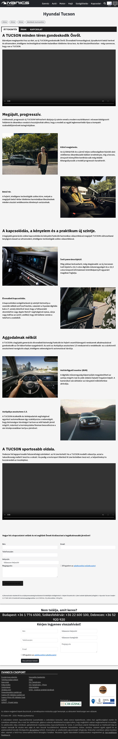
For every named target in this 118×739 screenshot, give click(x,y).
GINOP (4, 700)
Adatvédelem (34, 687)
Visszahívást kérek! (12, 583)
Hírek (31, 680)
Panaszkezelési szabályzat (11, 692)
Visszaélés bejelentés (37, 677)
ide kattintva (34, 730)
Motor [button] (62, 3)
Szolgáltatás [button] (82, 3)
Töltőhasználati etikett (9, 680)
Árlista (4, 22)
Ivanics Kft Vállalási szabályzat (13, 695)
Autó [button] (54, 3)
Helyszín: (6, 559)
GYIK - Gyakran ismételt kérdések (41, 690)
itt (103, 732)
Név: (4, 544)
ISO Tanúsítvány (35, 682)
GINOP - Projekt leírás (9, 702)
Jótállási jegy (6, 690)
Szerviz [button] (45, 3)
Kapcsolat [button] (96, 3)
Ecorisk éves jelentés (9, 677)
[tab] (10, 29)
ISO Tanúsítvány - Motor (38, 685)
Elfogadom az (78, 566)
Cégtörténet (5, 687)
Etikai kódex (5, 685)
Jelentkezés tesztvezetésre (35, 22)
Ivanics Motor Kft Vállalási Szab (13, 697)
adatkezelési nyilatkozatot (85, 566)
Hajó (70, 3)
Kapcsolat (5, 682)
